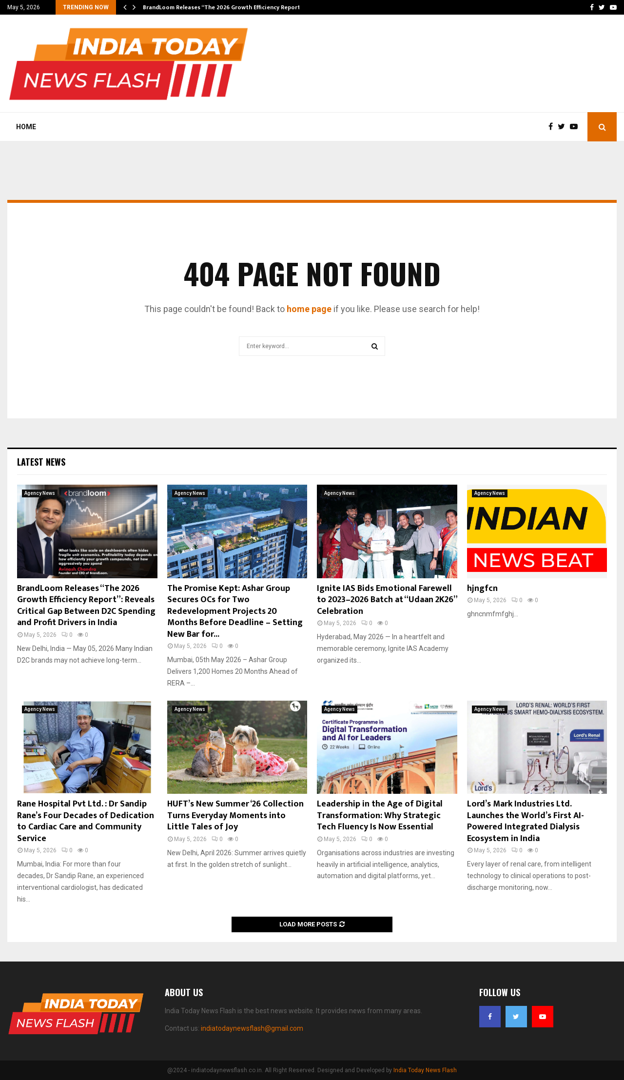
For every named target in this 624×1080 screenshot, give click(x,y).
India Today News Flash (425, 1070)
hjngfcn (482, 588)
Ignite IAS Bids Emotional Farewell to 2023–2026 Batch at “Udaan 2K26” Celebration (387, 600)
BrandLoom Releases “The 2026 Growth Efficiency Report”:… (226, 7)
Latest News (41, 461)
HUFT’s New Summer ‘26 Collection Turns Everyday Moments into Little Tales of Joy (235, 815)
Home (26, 127)
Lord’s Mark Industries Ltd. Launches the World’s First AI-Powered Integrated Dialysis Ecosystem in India (525, 821)
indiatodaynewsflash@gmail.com (252, 1028)
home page (309, 309)
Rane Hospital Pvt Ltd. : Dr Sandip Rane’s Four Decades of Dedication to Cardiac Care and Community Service (85, 821)
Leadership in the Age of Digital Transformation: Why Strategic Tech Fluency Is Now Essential (380, 815)
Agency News (39, 493)
